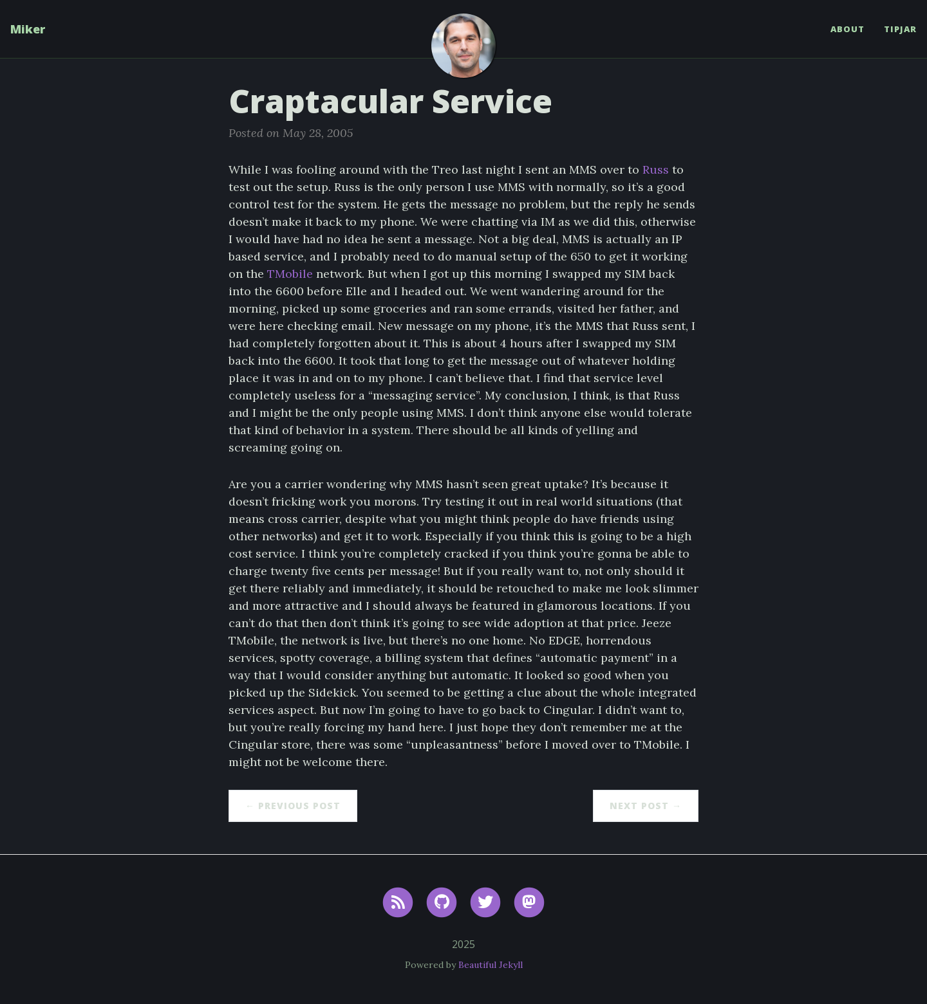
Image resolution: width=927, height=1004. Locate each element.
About (847, 29)
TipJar (900, 29)
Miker (27, 29)
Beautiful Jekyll (490, 965)
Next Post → (646, 805)
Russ (655, 169)
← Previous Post (293, 805)
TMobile (290, 273)
